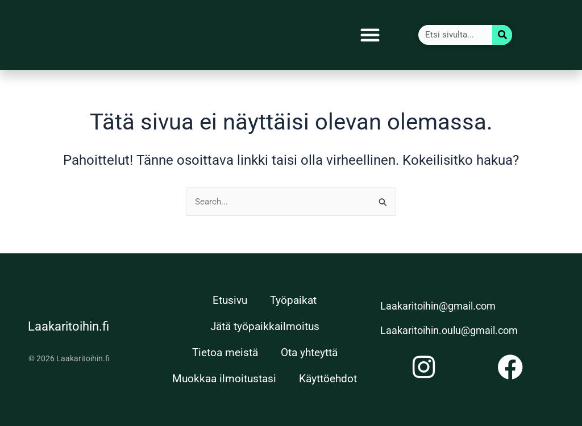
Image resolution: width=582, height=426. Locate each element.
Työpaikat (293, 300)
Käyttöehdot (328, 378)
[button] (370, 34)
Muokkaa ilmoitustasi (224, 378)
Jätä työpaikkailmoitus (264, 326)
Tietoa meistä (225, 352)
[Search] (502, 35)
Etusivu (230, 300)
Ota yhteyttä (309, 352)
